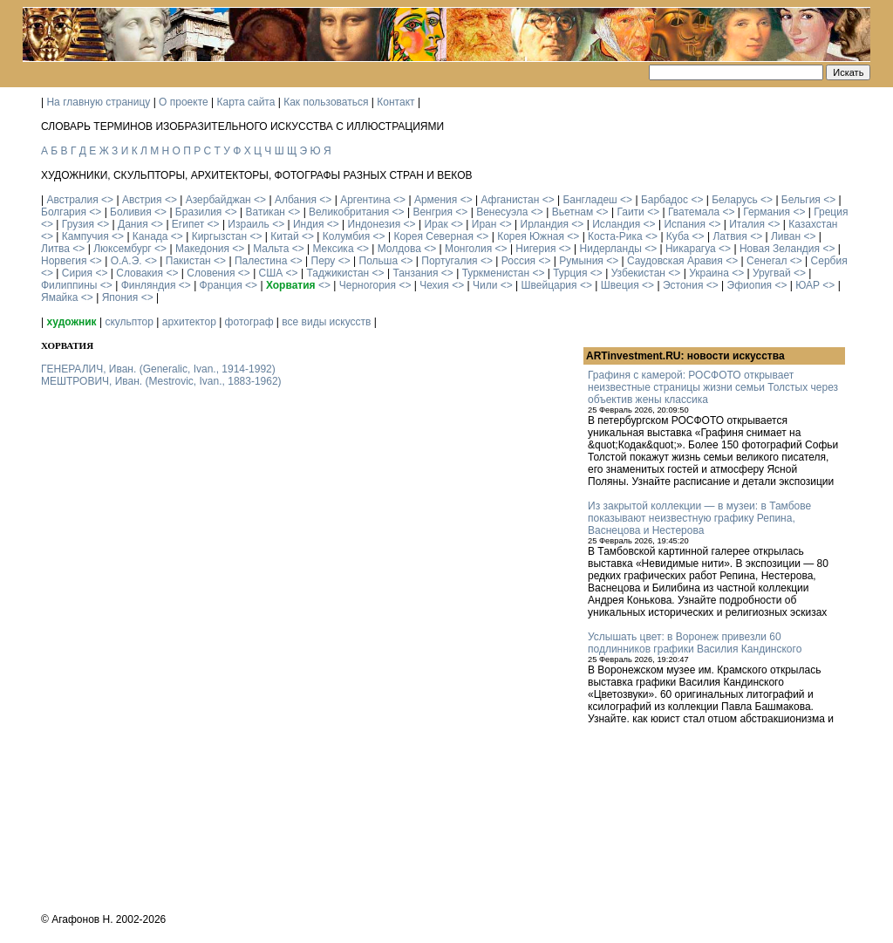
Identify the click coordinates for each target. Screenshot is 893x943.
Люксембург (122, 249)
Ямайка (59, 297)
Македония (202, 249)
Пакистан (188, 261)
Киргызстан (219, 236)
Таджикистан (337, 273)
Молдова (399, 249)
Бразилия (198, 212)
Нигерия (535, 249)
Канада (150, 236)
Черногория (367, 285)
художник (71, 322)
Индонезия (374, 224)
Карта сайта (246, 102)
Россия (518, 261)
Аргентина (365, 200)
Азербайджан (218, 200)
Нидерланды (611, 249)
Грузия (78, 224)
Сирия (77, 273)
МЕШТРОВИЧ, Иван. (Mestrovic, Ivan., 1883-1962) (161, 381)
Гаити (630, 212)
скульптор (129, 322)
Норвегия (64, 261)
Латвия (729, 236)
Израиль (248, 224)
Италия (747, 224)
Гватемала (693, 212)
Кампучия (85, 236)
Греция (831, 212)
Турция (570, 273)
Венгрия (432, 212)
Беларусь (734, 200)
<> (107, 200)
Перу (323, 261)
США (271, 273)
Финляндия (148, 285)
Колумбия (346, 236)
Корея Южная (530, 236)
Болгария (63, 212)
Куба (677, 236)
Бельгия (801, 200)
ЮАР (807, 285)
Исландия (616, 224)
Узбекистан (638, 273)
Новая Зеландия (780, 249)
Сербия (829, 261)
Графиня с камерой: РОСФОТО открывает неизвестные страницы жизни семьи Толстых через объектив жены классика (713, 387)
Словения (211, 273)
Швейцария (549, 285)
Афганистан (510, 200)
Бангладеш (589, 200)
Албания (296, 200)
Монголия (468, 249)
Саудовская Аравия (675, 261)
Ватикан (265, 212)
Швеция (620, 285)
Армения (435, 200)
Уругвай (772, 273)
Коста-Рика (615, 236)
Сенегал (766, 261)
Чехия (434, 285)
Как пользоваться (325, 102)
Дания (133, 224)
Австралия (72, 200)
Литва (55, 249)
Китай (284, 236)
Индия (308, 224)
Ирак (435, 224)
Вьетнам (573, 212)
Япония (120, 297)
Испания (685, 224)
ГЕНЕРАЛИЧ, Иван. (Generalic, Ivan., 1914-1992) (158, 369)
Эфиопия (750, 285)
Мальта (271, 249)
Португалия (449, 261)
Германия (766, 212)
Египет (188, 224)
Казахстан (812, 224)
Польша (379, 261)
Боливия (131, 212)
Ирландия (545, 224)
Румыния (581, 261)
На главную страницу (98, 102)
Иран (484, 224)
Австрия (142, 200)
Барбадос (664, 200)
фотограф (249, 322)
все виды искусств (326, 322)
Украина (709, 273)
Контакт (395, 102)
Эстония (683, 285)
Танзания (415, 273)
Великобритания (349, 212)
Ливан (786, 236)
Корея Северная (433, 236)
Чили (485, 285)
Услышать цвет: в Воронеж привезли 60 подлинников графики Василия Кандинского (694, 643)
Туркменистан (495, 273)
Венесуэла (502, 212)
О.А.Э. (126, 261)
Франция (221, 285)
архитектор (189, 322)
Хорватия (291, 285)
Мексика (332, 249)
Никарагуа (690, 249)
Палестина (261, 261)
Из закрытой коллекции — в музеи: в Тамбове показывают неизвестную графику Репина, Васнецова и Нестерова (699, 518)
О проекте (183, 102)
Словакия (139, 273)
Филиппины (69, 285)
